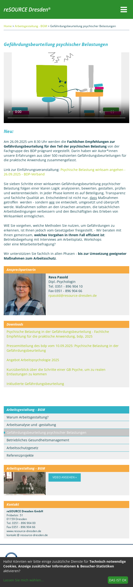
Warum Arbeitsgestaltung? (27, 417)
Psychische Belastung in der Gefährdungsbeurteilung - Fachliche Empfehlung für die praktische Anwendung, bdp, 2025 (58, 334)
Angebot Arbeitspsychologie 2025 (33, 360)
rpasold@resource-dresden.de (72, 295)
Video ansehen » (64, 477)
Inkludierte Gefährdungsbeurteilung (35, 383)
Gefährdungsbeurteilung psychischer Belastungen (46, 432)
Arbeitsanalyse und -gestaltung (31, 424)
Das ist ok (118, 580)
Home (8, 26)
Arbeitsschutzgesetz (22, 448)
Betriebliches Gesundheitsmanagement (38, 440)
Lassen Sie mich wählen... (23, 580)
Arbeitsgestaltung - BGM (31, 26)
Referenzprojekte (20, 455)
